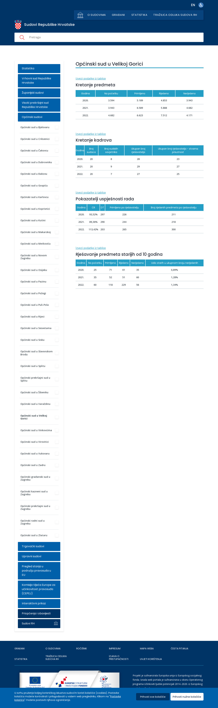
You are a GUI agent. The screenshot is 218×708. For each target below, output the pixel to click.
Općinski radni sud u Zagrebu (32, 522)
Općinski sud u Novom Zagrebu (33, 257)
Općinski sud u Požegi (33, 293)
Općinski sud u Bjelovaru (34, 127)
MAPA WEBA (147, 648)
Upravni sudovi (31, 556)
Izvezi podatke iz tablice (91, 78)
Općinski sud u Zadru (32, 465)
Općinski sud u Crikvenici (35, 139)
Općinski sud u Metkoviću (35, 243)
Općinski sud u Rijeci (32, 316)
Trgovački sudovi (33, 546)
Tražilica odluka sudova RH (175, 15)
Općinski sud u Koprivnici (35, 208)
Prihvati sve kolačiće (153, 696)
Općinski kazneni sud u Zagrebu (34, 493)
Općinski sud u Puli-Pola (34, 304)
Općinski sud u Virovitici (34, 441)
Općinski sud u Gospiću (34, 185)
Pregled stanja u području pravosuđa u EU (36, 570)
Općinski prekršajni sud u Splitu (35, 379)
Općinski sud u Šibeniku (34, 392)
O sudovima (97, 15)
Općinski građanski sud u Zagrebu (35, 478)
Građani (118, 15)
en (193, 5)
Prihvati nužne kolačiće (187, 696)
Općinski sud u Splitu (32, 366)
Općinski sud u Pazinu (33, 281)
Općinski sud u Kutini (32, 220)
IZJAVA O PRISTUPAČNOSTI (118, 657)
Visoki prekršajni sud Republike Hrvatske (35, 105)
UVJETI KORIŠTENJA (151, 659)
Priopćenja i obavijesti (36, 613)
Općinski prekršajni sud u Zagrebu (35, 507)
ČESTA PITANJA (179, 648)
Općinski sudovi (32, 117)
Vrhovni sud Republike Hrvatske (36, 80)
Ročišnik (81, 648)
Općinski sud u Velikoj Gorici (33, 417)
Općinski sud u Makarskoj (35, 232)
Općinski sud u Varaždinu (35, 403)
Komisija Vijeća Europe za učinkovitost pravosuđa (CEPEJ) (38, 589)
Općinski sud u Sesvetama (35, 328)
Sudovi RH (28, 623)
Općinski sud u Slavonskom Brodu (36, 353)
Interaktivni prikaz (34, 603)
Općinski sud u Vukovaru (35, 453)
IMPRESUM (114, 648)
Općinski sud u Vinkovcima (36, 430)
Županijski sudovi (33, 93)
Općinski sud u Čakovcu (34, 150)
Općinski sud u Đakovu (33, 173)
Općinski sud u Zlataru (33, 535)
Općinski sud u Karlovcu (34, 197)
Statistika (139, 15)
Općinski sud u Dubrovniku (36, 162)
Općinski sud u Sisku (32, 339)
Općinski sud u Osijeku (33, 270)
